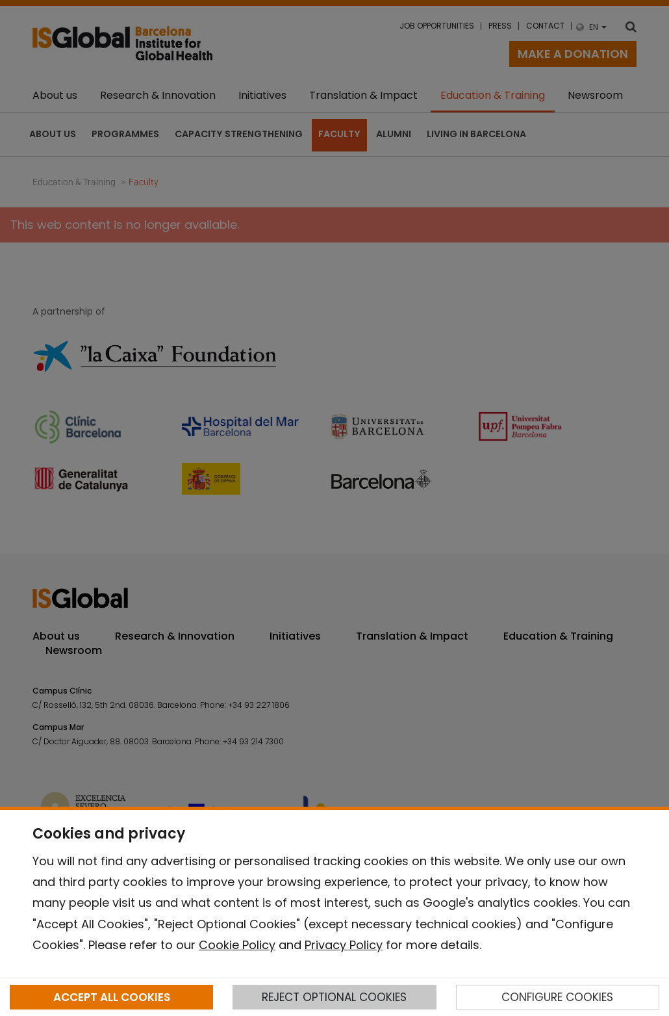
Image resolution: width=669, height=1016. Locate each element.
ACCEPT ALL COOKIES (111, 997)
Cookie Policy (237, 945)
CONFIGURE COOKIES (557, 997)
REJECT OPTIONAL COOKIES (334, 997)
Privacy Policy (344, 945)
